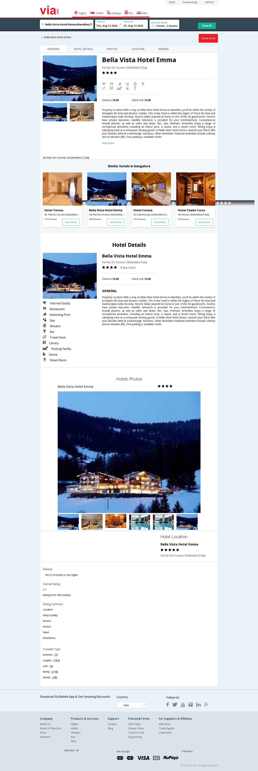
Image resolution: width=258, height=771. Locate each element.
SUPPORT (209, 2)
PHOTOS (112, 49)
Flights (74, 724)
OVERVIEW (53, 49)
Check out (128, 21)
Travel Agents (167, 728)
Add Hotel (164, 724)
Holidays (76, 732)
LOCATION (137, 49)
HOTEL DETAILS (83, 49)
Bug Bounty (135, 737)
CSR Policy (134, 724)
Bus (73, 737)
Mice (73, 741)
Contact (112, 724)
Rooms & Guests (159, 22)
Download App (190, 2)
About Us (45, 724)
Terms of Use (136, 732)
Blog (110, 728)
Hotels (74, 728)
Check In (101, 21)
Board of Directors (51, 728)
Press (43, 732)
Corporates (165, 732)
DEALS (172, 2)
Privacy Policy (136, 728)
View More (108, 143)
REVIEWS (163, 49)
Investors (45, 737)
